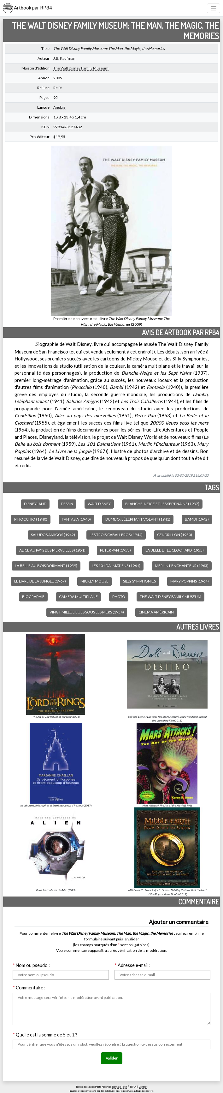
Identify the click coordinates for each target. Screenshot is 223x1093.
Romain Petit (119, 1086)
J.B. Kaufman (64, 58)
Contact (143, 1086)
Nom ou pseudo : (31, 965)
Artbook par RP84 (27, 8)
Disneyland (35, 503)
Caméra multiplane (78, 596)
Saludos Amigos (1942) (53, 534)
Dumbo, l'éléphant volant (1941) (137, 519)
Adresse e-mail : (132, 965)
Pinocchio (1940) (30, 519)
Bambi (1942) (197, 519)
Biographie (33, 596)
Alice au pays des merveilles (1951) (52, 550)
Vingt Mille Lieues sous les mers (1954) (87, 612)
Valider (112, 1058)
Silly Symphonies (139, 581)
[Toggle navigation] (213, 8)
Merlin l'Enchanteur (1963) (181, 565)
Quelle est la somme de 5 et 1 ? (45, 1034)
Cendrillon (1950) (174, 534)
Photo (118, 596)
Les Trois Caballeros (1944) (116, 534)
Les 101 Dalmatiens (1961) (116, 565)
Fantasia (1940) (76, 519)
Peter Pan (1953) (115, 550)
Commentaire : (29, 987)
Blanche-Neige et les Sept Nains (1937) (162, 503)
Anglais (59, 107)
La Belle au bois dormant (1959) (46, 565)
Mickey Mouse (94, 581)
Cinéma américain (156, 612)
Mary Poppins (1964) (189, 581)
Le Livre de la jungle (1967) (40, 581)
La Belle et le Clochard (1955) (174, 550)
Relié (57, 87)
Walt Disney (99, 503)
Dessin (67, 503)
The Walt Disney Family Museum (81, 68)
